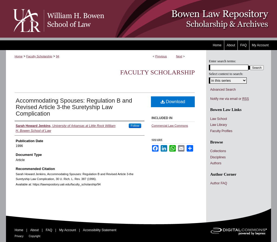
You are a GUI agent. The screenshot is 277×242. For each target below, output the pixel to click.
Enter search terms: (222, 61)
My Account (67, 230)
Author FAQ (218, 183)
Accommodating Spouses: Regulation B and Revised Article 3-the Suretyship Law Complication (74, 107)
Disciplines (218, 157)
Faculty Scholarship (39, 56)
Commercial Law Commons (169, 125)
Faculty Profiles (221, 131)
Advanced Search (223, 89)
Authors (215, 163)
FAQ (49, 230)
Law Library (218, 125)
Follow (135, 125)
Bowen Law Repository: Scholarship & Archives (188, 19)
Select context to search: (226, 74)
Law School (218, 119)
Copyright (34, 236)
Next (179, 56)
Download (173, 101)
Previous (161, 56)
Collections (218, 151)
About (34, 230)
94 (57, 56)
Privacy (19, 236)
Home (18, 56)
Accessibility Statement (99, 230)
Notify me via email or (229, 99)
